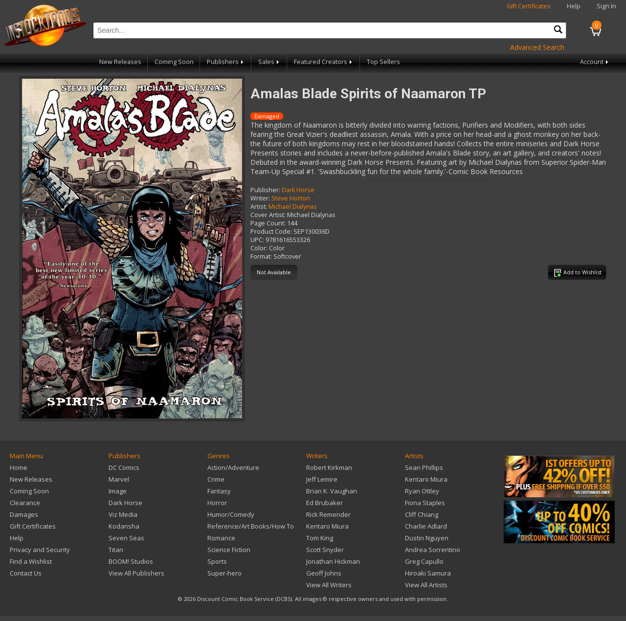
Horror (217, 502)
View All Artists (426, 584)
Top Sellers (383, 62)
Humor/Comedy (230, 514)
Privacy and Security (40, 549)
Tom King (319, 537)
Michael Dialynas (292, 206)
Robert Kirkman (329, 467)
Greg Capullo (424, 561)
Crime (215, 479)
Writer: (260, 198)
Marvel (119, 479)
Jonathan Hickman (333, 561)
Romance (221, 537)
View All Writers (329, 584)
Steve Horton (290, 198)
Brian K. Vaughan (331, 491)
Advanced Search (537, 47)
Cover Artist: (268, 215)
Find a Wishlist (31, 561)
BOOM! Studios (131, 561)
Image (118, 491)
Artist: (258, 206)
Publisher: (265, 190)
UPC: (257, 240)
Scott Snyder (325, 549)
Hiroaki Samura (428, 573)
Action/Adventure (233, 467)
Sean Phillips (424, 467)
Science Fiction (228, 549)
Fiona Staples (425, 502)
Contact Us (26, 573)
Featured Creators (324, 62)
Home (18, 467)
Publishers (226, 62)
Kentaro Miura (327, 526)
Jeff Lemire (321, 479)
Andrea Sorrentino (432, 549)
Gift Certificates (529, 6)
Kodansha (124, 526)
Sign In (606, 6)
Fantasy (219, 491)
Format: (261, 256)
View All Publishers (136, 573)
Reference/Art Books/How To (250, 526)
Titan (116, 549)
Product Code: (271, 231)
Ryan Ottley (422, 491)
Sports (217, 561)
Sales (269, 62)
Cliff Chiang (421, 514)
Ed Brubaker (324, 502)
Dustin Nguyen (426, 537)
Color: (259, 248)
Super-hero (224, 573)
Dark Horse (298, 190)
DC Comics (124, 467)
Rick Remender (328, 514)
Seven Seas (126, 537)
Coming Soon (174, 62)
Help (574, 6)
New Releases (120, 62)
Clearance (25, 502)
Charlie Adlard (426, 526)
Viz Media (123, 514)
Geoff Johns (323, 573)
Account (595, 62)
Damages (24, 514)
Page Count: (268, 223)
